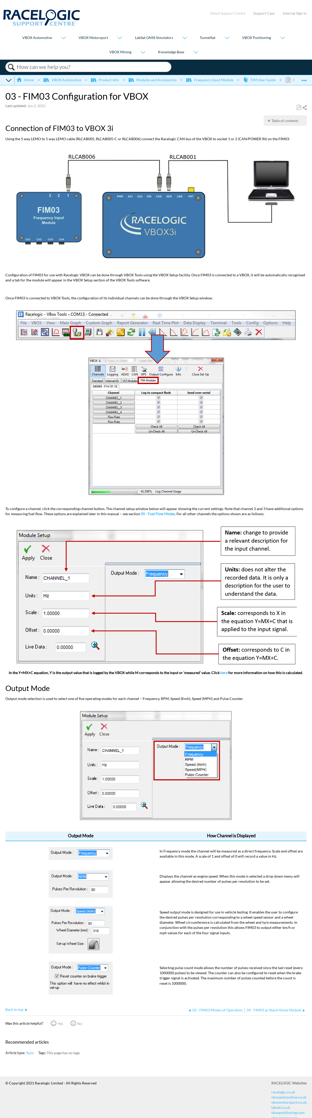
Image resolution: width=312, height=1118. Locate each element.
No (79, 1023)
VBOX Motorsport (93, 38)
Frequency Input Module (210, 80)
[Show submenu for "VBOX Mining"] (143, 52)
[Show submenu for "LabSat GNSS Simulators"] (184, 38)
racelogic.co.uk (283, 1092)
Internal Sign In (295, 13)
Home (25, 80)
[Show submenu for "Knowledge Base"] (195, 52)
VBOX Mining (120, 52)
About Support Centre (227, 13)
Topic (30, 1053)
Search (11, 67)
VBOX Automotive (37, 38)
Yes (60, 1023)
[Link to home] (41, 24)
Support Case (264, 13)
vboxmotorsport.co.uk (289, 1102)
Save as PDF (298, 107)
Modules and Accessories (153, 80)
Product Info (105, 80)
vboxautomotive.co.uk (288, 1097)
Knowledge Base (171, 52)
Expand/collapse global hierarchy (8, 80)
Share (304, 107)
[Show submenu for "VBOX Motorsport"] (119, 38)
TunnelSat (207, 38)
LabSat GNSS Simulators (154, 38)
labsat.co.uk (280, 1107)
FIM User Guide (259, 80)
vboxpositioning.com (288, 1112)
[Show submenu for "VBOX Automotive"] (63, 38)
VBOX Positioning (256, 38)
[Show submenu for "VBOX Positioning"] (282, 38)
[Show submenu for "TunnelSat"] (227, 38)
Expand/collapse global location (304, 78)
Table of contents (285, 120)
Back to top (14, 1009)
